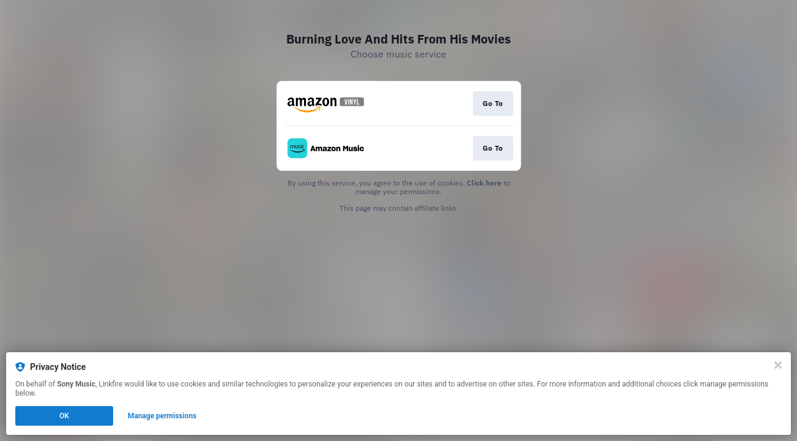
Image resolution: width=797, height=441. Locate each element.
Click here (484, 182)
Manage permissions (162, 416)
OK (64, 416)
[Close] (778, 365)
